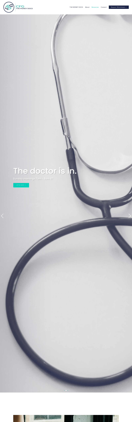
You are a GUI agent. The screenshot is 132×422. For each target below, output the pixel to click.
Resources (95, 7)
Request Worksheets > (119, 7)
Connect (104, 7)
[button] (2, 216)
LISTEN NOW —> (22, 185)
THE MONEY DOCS (76, 7)
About (87, 7)
